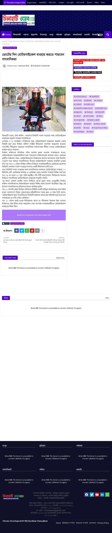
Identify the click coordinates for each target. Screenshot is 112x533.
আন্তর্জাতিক (43, 3)
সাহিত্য (96, 3)
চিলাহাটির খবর (101, 108)
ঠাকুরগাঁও (34, 34)
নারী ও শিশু (52, 3)
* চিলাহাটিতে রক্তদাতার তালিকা (85, 67)
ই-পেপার (78, 100)
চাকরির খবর (90, 104)
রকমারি (87, 34)
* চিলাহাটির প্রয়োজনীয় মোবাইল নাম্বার (87, 72)
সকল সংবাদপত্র (31, 8)
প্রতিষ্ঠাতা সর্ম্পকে (68, 523)
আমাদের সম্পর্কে (82, 523)
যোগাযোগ (92, 523)
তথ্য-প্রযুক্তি (70, 3)
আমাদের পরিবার (18, 8)
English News (32, 3)
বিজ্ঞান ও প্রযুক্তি (94, 120)
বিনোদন (89, 3)
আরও (107, 298)
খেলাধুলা (61, 3)
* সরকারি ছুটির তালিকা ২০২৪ (84, 77)
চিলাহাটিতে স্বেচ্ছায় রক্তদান (84, 108)
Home (8, 34)
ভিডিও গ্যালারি (100, 124)
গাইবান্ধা (59, 34)
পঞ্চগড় (25, 34)
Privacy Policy (103, 523)
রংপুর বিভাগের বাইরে (16, 41)
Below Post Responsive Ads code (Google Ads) (34, 215)
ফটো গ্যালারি (80, 3)
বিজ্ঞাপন (78, 124)
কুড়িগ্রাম (67, 34)
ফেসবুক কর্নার (80, 120)
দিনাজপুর (43, 34)
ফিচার (103, 3)
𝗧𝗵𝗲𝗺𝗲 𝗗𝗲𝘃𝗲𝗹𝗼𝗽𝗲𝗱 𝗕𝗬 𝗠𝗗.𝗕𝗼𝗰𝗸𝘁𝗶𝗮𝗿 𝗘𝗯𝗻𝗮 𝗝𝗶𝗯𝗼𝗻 (25, 521)
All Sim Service (81, 97)
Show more (60, 258)
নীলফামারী (17, 34)
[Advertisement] (48, 76)
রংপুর (51, 34)
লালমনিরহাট (77, 34)
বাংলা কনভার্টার (43, 8)
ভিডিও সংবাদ (7, 8)
